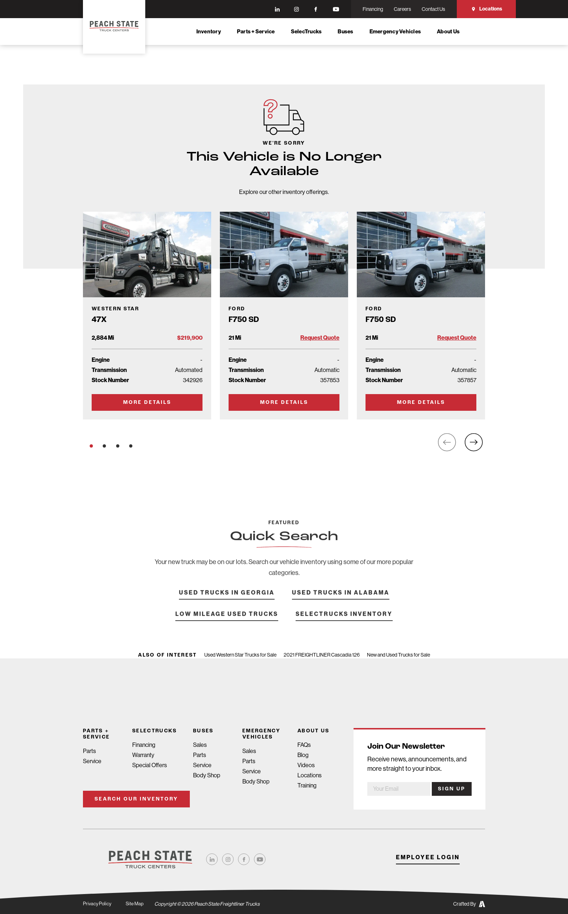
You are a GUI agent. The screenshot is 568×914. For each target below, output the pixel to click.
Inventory (208, 31)
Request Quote (319, 337)
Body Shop (206, 775)
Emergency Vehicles (395, 31)
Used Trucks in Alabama (340, 604)
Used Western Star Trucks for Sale (240, 655)
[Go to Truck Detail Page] (147, 315)
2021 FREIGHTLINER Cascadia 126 (322, 655)
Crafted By (469, 904)
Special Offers (149, 765)
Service (92, 761)
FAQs (304, 744)
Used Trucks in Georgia (227, 604)
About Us (448, 31)
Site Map (136, 904)
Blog (303, 755)
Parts (89, 751)
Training (307, 785)
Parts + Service (256, 31)
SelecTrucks (306, 31)
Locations (486, 9)
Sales (200, 744)
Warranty (143, 755)
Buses (345, 31)
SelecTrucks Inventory (344, 626)
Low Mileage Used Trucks (226, 626)
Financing (143, 744)
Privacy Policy (97, 904)
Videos (306, 765)
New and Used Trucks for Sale (398, 655)
